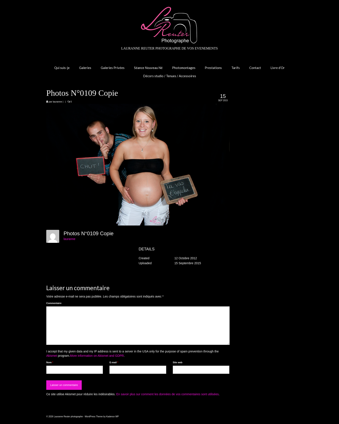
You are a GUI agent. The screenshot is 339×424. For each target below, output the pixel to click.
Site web (177, 362)
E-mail (113, 362)
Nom (49, 362)
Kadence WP (112, 416)
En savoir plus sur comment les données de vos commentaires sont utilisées (167, 394)
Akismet (51, 355)
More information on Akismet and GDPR (97, 355)
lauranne (57, 101)
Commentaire (53, 303)
